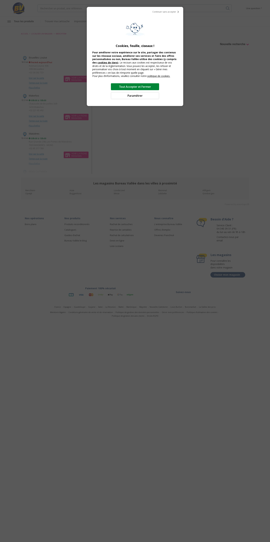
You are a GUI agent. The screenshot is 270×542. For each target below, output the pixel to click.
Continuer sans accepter (166, 12)
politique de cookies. (158, 76)
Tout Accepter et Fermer (135, 87)
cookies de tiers (107, 62)
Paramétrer (135, 96)
